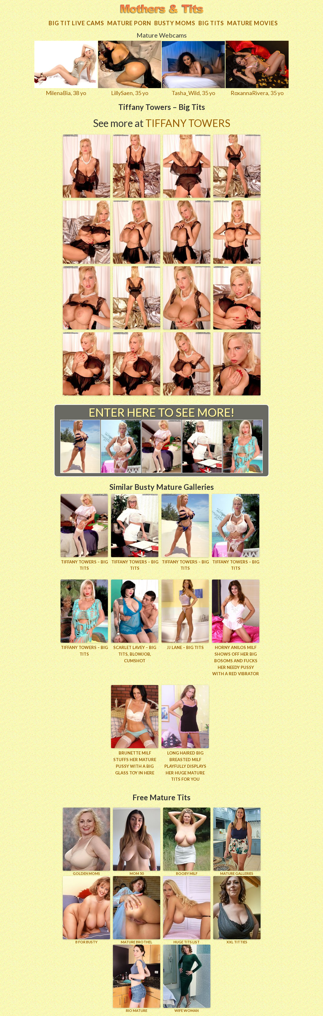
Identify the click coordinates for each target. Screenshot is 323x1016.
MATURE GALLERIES (237, 841)
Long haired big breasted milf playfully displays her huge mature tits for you (185, 766)
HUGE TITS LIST (186, 910)
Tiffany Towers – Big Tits (84, 565)
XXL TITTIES (237, 910)
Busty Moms (174, 23)
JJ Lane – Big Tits (185, 647)
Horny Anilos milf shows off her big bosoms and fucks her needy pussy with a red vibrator (235, 660)
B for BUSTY (86, 910)
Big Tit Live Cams (76, 23)
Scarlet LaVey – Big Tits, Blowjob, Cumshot (134, 654)
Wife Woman (186, 979)
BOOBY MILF (186, 841)
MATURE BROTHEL (136, 910)
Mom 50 (136, 841)
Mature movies (252, 23)
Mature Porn (129, 23)
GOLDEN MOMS (86, 841)
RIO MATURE (136, 979)
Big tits (211, 23)
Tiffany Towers (187, 123)
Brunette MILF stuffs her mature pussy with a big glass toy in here (134, 762)
